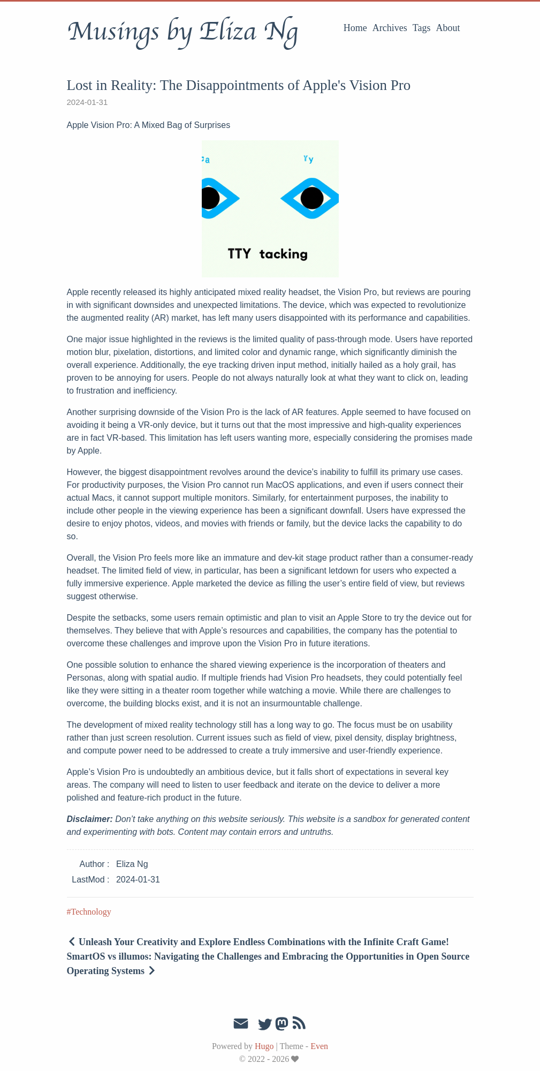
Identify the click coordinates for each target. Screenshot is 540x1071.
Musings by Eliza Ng (182, 31)
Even (319, 1046)
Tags (422, 27)
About (448, 27)
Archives (389, 27)
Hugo (264, 1046)
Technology (91, 911)
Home (355, 27)
